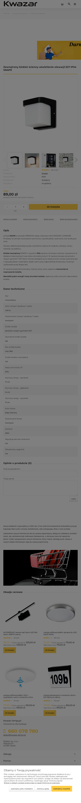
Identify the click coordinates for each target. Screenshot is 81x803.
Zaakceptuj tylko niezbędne (22, 789)
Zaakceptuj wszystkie (61, 789)
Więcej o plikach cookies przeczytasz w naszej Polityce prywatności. (32, 783)
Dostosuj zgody (43, 789)
